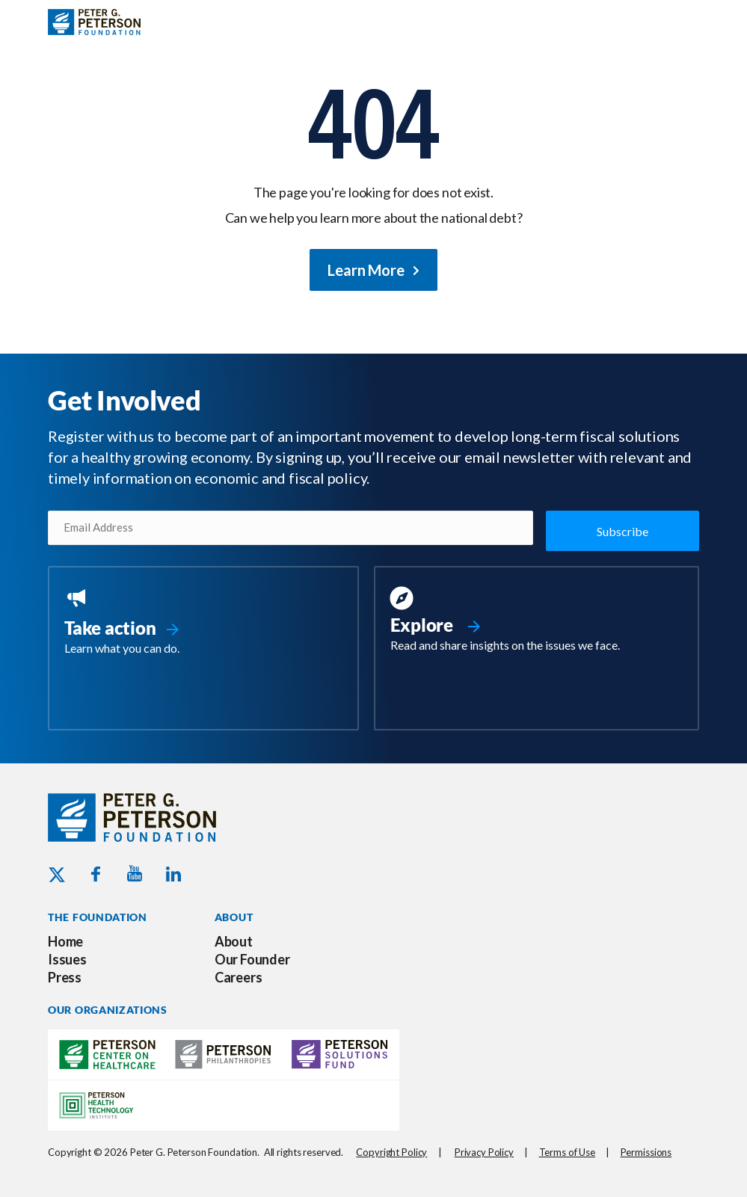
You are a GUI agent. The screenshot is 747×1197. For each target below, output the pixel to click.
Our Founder (252, 958)
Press (65, 975)
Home (65, 940)
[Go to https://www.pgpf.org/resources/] (536, 620)
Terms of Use (567, 1151)
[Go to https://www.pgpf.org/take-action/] (203, 621)
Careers (238, 975)
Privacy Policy (484, 1151)
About (234, 940)
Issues (67, 958)
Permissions (646, 1151)
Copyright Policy (391, 1151)
